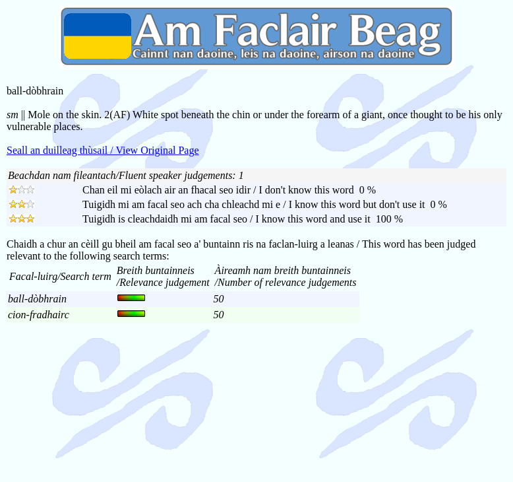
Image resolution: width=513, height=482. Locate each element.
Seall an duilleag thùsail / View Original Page (103, 150)
